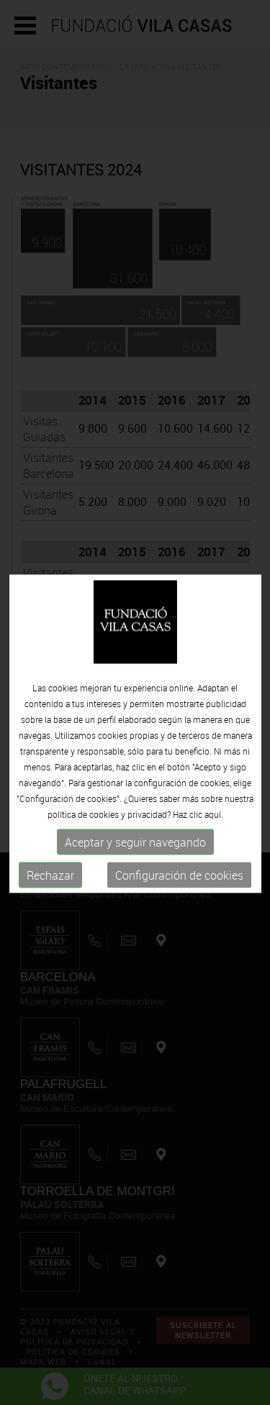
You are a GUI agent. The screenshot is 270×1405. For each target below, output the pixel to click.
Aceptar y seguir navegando (135, 854)
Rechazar (50, 887)
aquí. (213, 826)
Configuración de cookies (179, 887)
